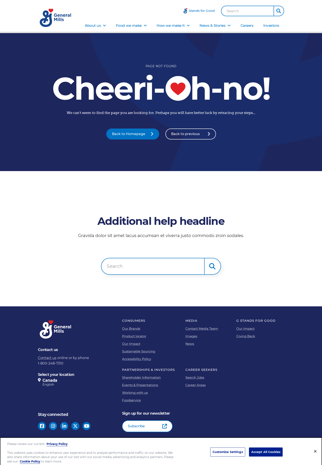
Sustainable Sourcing (138, 351)
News (189, 344)
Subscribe (136, 426)
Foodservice (131, 400)
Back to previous (185, 134)
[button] (279, 11)
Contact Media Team (201, 329)
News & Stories (212, 25)
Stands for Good (202, 11)
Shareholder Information (141, 377)
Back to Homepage (128, 134)
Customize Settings (228, 457)
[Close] (315, 456)
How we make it (171, 25)
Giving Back (245, 336)
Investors (271, 25)
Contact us (47, 358)
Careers (247, 25)
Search (233, 11)
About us (93, 25)
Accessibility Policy (136, 359)
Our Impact (131, 344)
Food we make (129, 25)
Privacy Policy (57, 449)
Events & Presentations (140, 385)
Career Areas (195, 385)
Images (191, 336)
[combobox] (247, 11)
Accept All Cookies (266, 457)
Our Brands (131, 329)
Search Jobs (194, 377)
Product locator (134, 336)
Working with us (135, 393)
